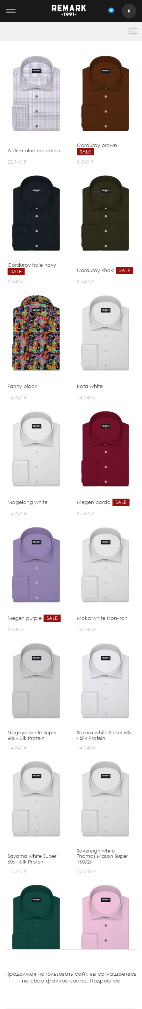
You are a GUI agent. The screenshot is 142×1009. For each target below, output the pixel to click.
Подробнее (105, 980)
